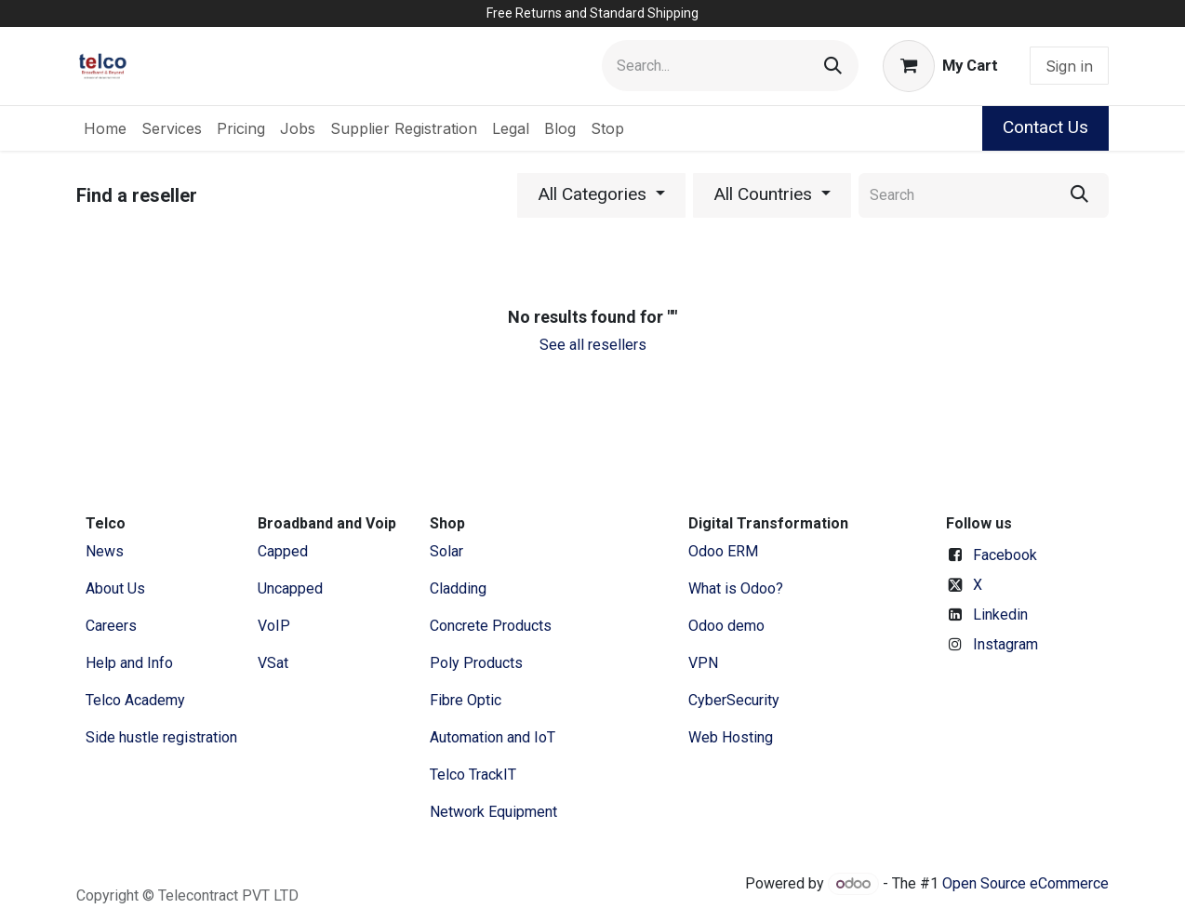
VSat (273, 663)
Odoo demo (726, 626)
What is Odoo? (735, 588)
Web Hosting (730, 737)
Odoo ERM (725, 551)
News (105, 551)
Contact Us (1045, 127)
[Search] (833, 65)
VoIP (274, 626)
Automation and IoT (492, 737)
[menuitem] (105, 128)
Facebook (1005, 555)
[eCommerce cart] (940, 66)
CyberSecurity (733, 700)
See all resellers (592, 345)
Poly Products (476, 663)
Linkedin (1000, 614)
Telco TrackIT (473, 774)
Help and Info (129, 663)
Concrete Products (491, 626)
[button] (601, 195)
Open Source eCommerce (1025, 883)
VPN (703, 663)
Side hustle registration (161, 737)
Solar (446, 551)
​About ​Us (115, 588)
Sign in (1069, 66)
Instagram (1005, 644)
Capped (285, 551)
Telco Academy (135, 700)
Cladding (458, 588)
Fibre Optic (465, 700)
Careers (111, 626)
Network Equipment (493, 812)
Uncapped (292, 588)
